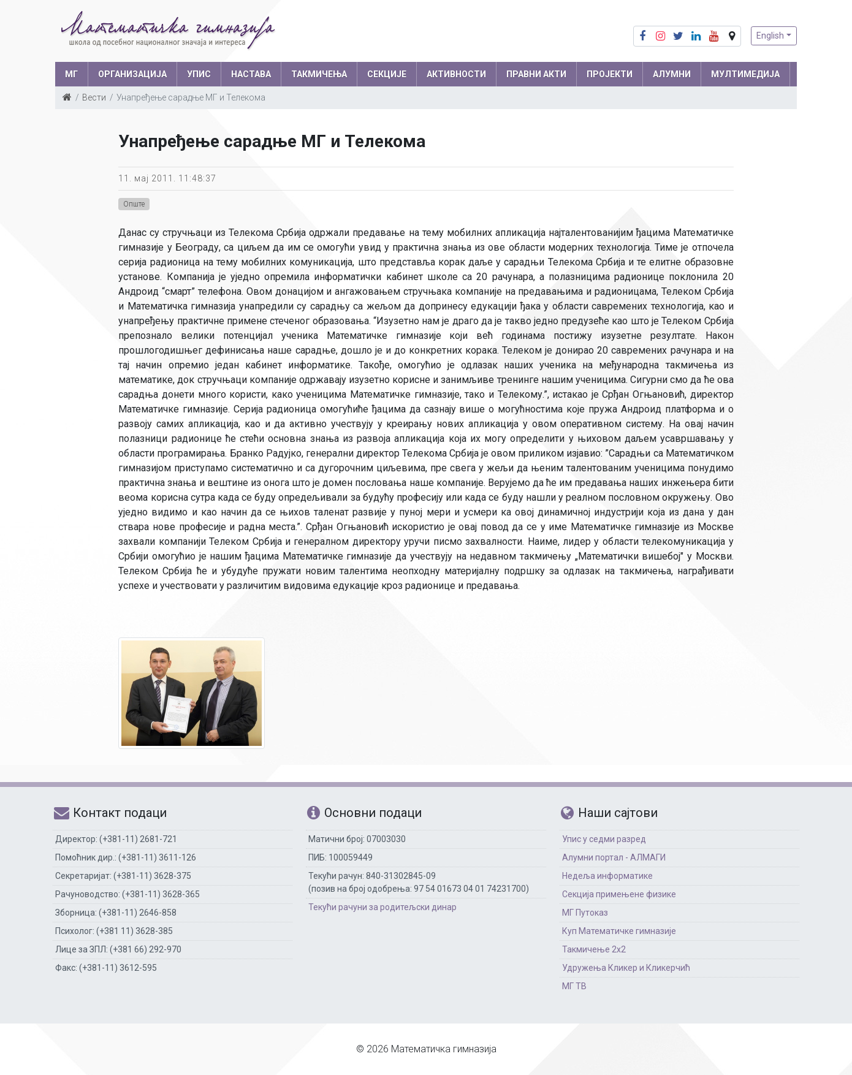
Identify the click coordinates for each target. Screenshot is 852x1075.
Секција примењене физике (619, 894)
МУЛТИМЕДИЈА (745, 74)
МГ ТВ (574, 986)
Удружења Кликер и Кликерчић (626, 968)
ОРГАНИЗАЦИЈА (132, 74)
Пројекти (610, 74)
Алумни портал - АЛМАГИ (614, 857)
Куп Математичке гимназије (619, 931)
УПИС (199, 74)
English (770, 35)
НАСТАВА (251, 74)
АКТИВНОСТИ (456, 74)
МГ (71, 74)
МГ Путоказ (585, 912)
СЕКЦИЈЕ (386, 74)
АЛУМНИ (672, 74)
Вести (94, 97)
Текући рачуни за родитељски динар (382, 907)
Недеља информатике (607, 876)
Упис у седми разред (604, 839)
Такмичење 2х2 (594, 949)
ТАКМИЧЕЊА (319, 74)
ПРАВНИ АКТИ (536, 74)
